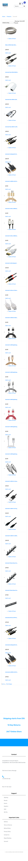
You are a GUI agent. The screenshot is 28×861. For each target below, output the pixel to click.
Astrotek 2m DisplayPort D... (11, 644)
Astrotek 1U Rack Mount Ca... (11, 563)
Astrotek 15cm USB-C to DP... (11, 126)
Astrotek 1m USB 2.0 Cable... (11, 317)
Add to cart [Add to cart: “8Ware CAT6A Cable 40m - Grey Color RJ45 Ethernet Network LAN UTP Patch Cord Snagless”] (8, 53)
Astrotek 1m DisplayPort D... (11, 154)
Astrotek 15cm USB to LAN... (11, 99)
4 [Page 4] (4, 684)
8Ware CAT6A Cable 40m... (11, 44)
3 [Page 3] (3, 684)
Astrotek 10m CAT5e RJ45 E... (11, 72)
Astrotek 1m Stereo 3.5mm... (11, 290)
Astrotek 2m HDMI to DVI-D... (11, 672)
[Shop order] (8, 22)
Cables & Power (12, 38)
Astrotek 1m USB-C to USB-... (11, 535)
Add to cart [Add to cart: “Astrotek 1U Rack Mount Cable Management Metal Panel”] (8, 571)
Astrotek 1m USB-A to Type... (11, 481)
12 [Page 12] (7, 684)
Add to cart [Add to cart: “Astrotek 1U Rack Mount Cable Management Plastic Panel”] (8, 598)
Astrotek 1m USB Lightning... (11, 344)
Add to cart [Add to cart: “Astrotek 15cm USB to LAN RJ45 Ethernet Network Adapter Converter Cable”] (8, 107)
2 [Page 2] (2, 684)
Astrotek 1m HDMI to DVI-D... (11, 181)
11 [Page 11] (6, 684)
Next (11, 684)
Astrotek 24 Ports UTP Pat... (11, 617)
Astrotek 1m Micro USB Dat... (11, 208)
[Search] (24, 6)
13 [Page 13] (8, 684)
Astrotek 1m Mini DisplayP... (11, 263)
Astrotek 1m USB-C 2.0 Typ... (11, 508)
